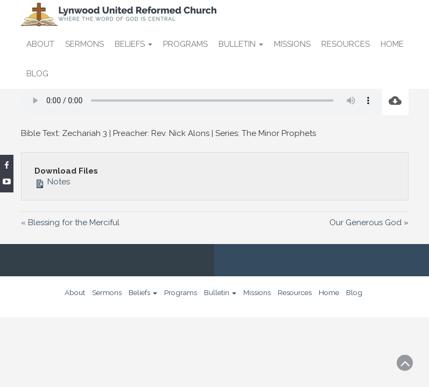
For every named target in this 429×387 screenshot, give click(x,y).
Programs (185, 44)
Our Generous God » (369, 222)
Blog (37, 73)
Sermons (84, 44)
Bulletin (241, 44)
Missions (292, 44)
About (40, 44)
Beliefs (133, 44)
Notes (52, 181)
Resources (345, 44)
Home (392, 44)
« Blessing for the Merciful (70, 222)
